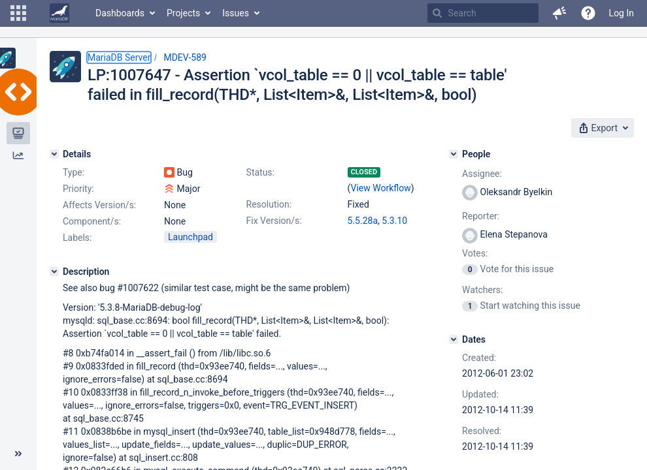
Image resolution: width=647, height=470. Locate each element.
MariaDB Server (119, 57)
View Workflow (381, 188)
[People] (453, 154)
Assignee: (482, 173)
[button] (18, 13)
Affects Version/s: (99, 205)
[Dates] (453, 339)
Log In (621, 13)
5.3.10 (394, 220)
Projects (183, 13)
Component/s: (92, 221)
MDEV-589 (185, 57)
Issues (235, 13)
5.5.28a (363, 220)
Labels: (77, 237)
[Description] (54, 271)
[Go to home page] (59, 13)
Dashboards (119, 13)
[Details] (54, 154)
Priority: (78, 188)
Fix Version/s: (274, 220)
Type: (73, 172)
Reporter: (480, 216)
